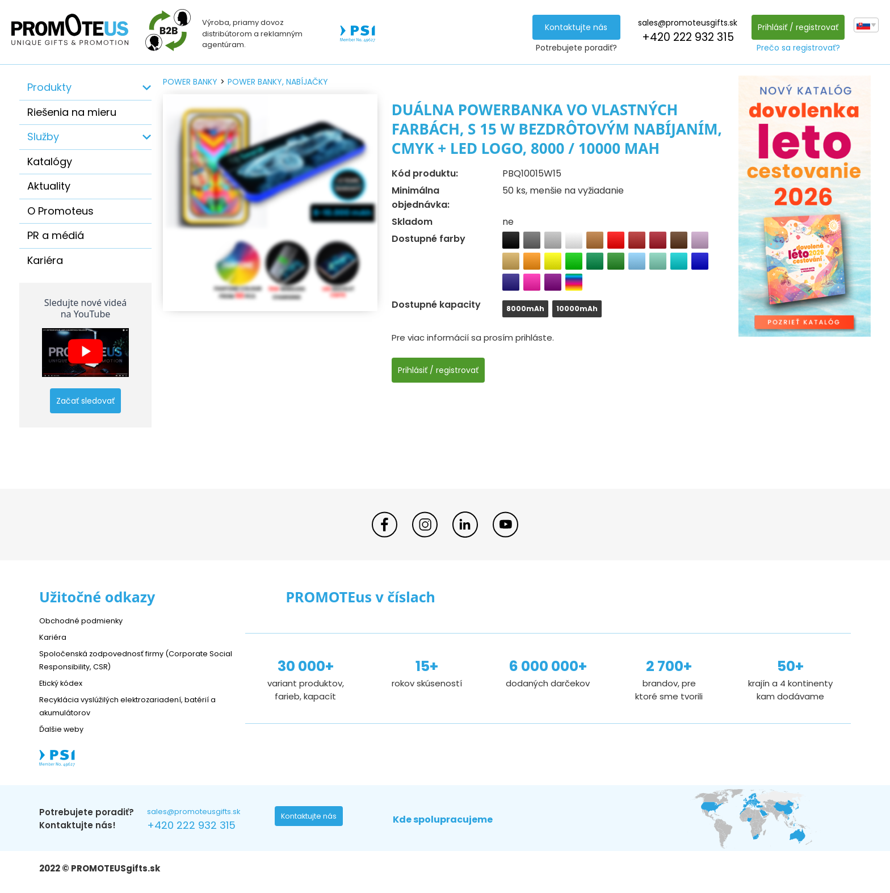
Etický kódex (64, 683)
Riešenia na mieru (71, 112)
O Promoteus (60, 211)
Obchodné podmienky (86, 620)
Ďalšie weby (64, 729)
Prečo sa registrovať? (795, 47)
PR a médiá (55, 235)
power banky (190, 81)
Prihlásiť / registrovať (795, 27)
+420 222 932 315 (685, 37)
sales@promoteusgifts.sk (684, 22)
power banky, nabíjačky (278, 81)
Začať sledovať (85, 400)
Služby (43, 136)
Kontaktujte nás (573, 27)
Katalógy (49, 161)
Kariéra (45, 260)
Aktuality (48, 186)
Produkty (49, 87)
